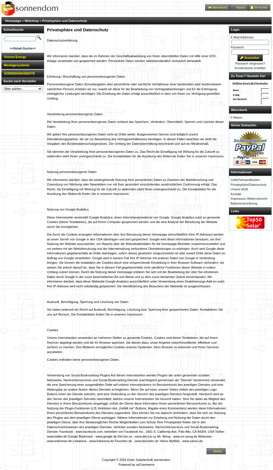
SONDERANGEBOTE (19, 73)
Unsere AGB (239, 189)
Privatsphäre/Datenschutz (248, 184)
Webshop (32, 20)
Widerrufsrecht (257, 198)
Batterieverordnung (244, 203)
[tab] (22, 57)
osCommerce (145, 464)
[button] (217, 7)
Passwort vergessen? (250, 63)
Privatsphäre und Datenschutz (64, 20)
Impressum (238, 198)
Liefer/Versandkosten (245, 180)
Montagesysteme (16, 65)
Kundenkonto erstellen (250, 68)
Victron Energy (15, 57)
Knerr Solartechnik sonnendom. (149, 459)
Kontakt (236, 194)
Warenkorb (239, 110)
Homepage (13, 20)
